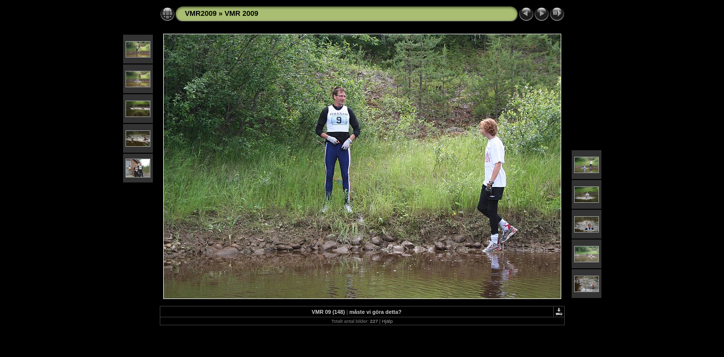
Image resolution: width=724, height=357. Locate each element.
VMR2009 (201, 13)
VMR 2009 (242, 13)
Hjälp (387, 321)
